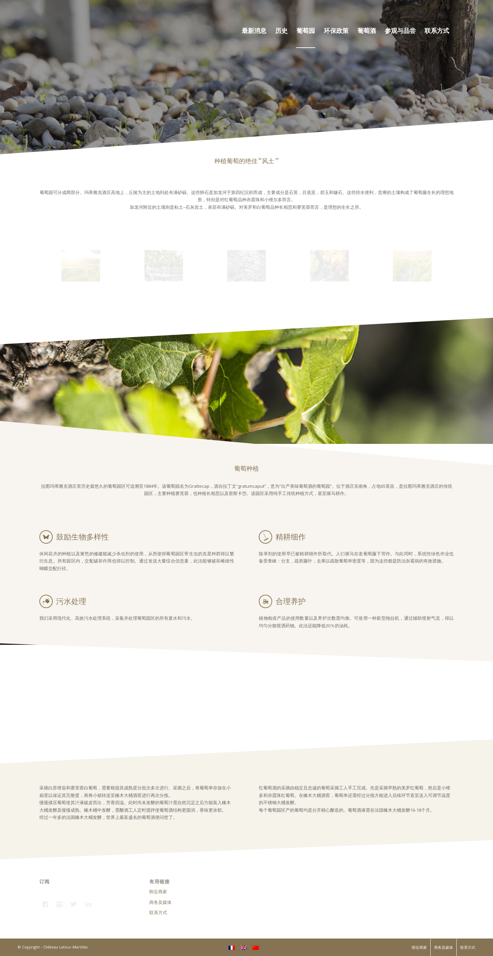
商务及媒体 (160, 902)
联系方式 (158, 912)
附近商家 (158, 891)
